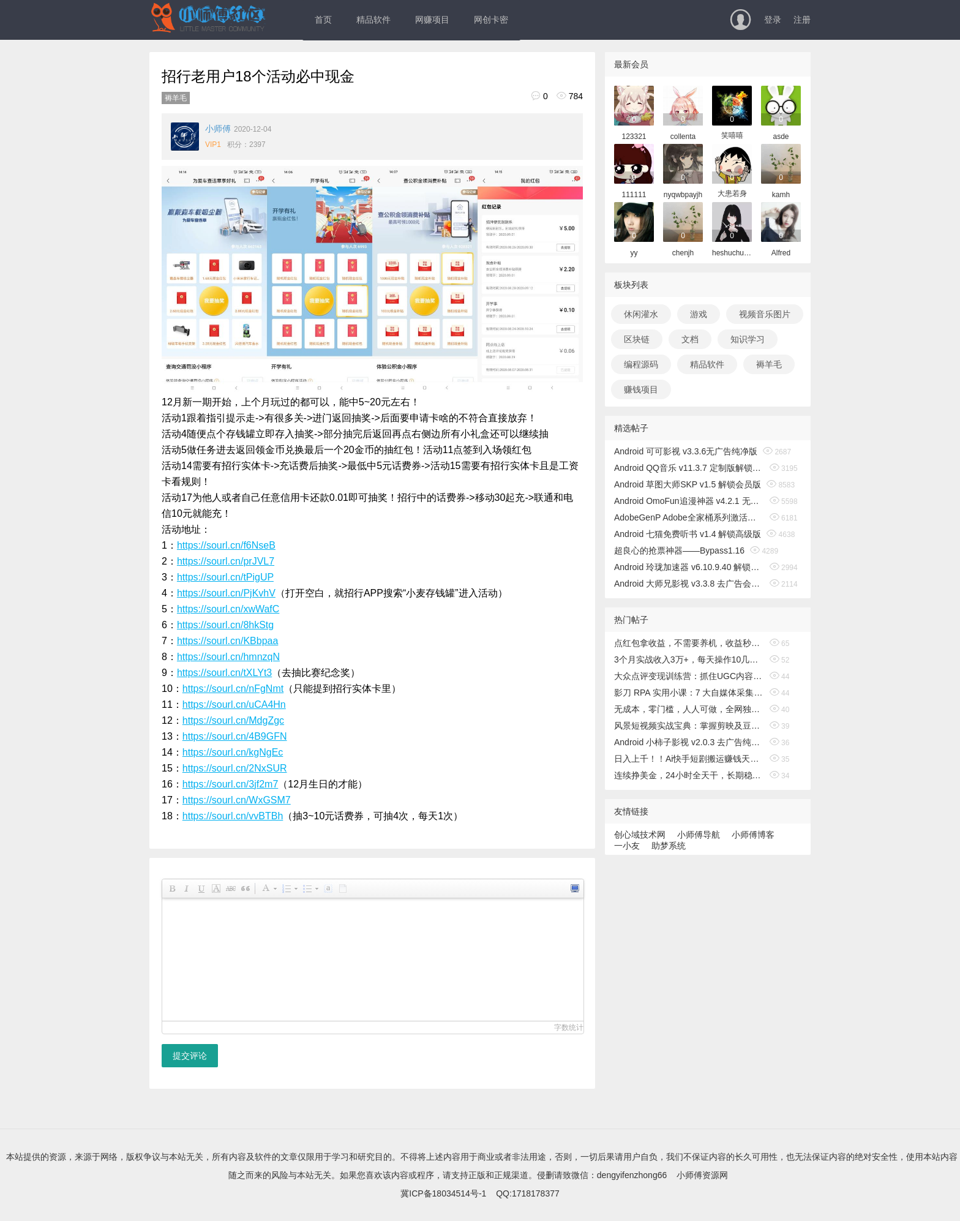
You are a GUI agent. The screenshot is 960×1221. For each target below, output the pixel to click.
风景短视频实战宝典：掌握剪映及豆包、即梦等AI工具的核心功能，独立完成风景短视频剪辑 (689, 726)
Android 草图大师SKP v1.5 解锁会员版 (687, 484)
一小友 (627, 846)
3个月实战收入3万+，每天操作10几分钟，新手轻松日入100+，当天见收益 (689, 659)
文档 (690, 339)
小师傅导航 (698, 835)
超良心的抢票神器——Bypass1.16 (679, 550)
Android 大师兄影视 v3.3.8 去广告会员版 (689, 583)
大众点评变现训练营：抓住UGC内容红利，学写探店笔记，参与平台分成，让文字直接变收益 (689, 676)
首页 (323, 19)
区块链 (637, 339)
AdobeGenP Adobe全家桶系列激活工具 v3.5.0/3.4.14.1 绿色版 (689, 517)
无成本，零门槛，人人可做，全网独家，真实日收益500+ (689, 709)
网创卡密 (491, 19)
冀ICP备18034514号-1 (443, 1193)
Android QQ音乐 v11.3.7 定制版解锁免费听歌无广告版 (689, 468)
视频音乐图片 (764, 314)
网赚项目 (432, 19)
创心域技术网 (640, 835)
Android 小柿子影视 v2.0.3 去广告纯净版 (689, 742)
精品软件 (373, 19)
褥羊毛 (176, 98)
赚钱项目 (641, 389)
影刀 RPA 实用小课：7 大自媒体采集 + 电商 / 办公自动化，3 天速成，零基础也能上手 (689, 692)
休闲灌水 (641, 314)
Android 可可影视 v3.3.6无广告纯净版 (685, 451)
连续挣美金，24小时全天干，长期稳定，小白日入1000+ (689, 775)
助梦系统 (668, 846)
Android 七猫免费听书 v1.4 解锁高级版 (687, 534)
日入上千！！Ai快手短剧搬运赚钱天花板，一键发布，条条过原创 (689, 759)
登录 (772, 19)
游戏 (698, 314)
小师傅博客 (753, 835)
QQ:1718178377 (528, 1193)
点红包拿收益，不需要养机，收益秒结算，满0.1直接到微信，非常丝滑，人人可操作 (689, 643)
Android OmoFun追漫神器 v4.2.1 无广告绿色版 (689, 501)
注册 (802, 19)
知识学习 (747, 339)
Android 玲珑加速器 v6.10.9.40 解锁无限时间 (689, 567)
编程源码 (641, 364)
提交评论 (190, 1056)
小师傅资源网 (702, 1175)
